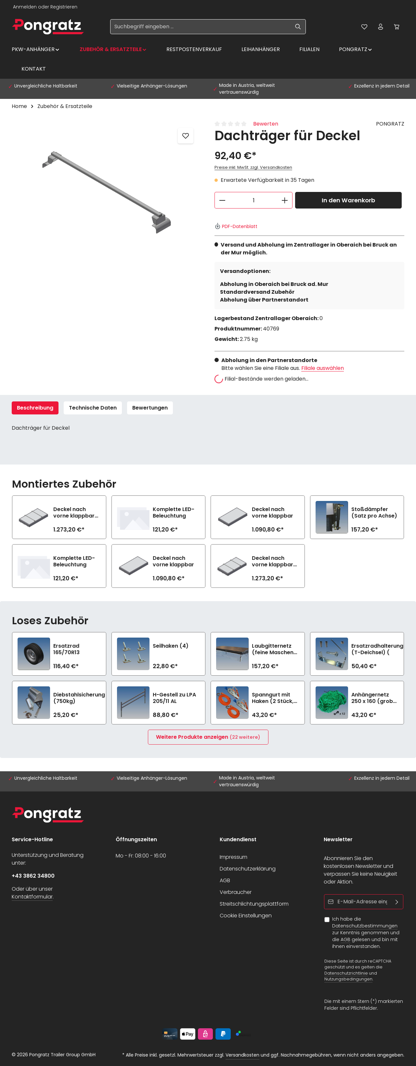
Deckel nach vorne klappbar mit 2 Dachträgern (74, 512)
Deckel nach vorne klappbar (272, 512)
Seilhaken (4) (170, 646)
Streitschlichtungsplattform (254, 904)
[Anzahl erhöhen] (284, 200)
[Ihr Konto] (380, 26)
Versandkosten (242, 1055)
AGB (225, 880)
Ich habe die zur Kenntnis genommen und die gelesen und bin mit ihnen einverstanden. (365, 933)
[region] (106, 190)
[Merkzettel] (364, 26)
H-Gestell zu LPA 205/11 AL (174, 698)
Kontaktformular (32, 896)
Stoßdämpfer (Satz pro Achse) (374, 512)
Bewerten (265, 124)
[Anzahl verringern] (222, 200)
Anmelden (25, 7)
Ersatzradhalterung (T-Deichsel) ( (377, 649)
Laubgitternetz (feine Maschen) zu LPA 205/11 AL (274, 649)
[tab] (35, 407)
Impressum (233, 857)
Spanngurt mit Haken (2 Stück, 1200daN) (272, 698)
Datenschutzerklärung (248, 868)
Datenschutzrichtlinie (346, 973)
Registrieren (63, 7)
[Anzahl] (253, 200)
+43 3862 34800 (33, 876)
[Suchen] (298, 26)
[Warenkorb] (396, 26)
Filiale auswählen (322, 368)
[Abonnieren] (397, 901)
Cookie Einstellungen (246, 915)
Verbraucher (236, 892)
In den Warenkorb (348, 200)
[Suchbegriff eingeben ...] (200, 26)
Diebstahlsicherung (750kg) (79, 698)
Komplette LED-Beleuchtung (173, 512)
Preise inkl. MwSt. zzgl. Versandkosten (253, 167)
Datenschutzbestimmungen (364, 926)
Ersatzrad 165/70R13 (66, 649)
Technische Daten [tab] (93, 408)
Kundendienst (238, 839)
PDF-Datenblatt (235, 226)
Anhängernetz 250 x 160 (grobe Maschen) (373, 698)
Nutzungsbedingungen (348, 979)
